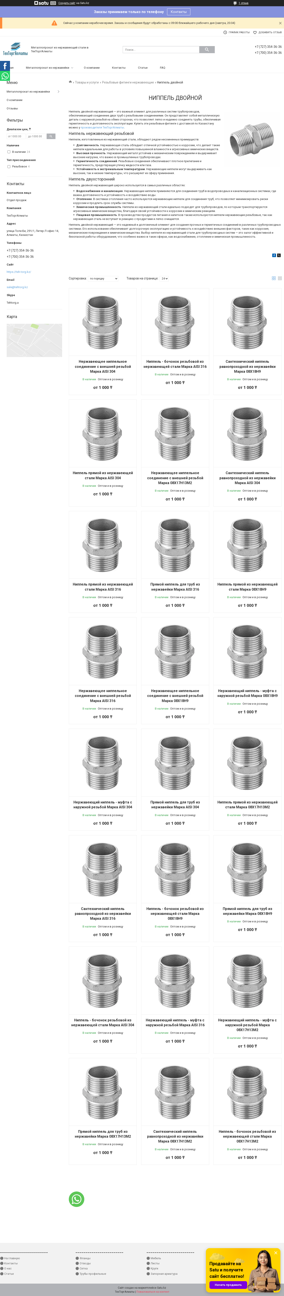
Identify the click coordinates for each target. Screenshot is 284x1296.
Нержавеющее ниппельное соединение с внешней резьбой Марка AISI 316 (103, 696)
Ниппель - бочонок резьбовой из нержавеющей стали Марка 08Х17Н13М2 (247, 1136)
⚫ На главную (10, 1258)
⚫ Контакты (9, 1263)
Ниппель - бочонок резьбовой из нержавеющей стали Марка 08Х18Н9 (175, 914)
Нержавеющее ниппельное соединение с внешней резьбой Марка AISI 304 (103, 366)
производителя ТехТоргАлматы (102, 127)
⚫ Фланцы (83, 1258)
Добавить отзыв (270, 32)
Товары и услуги (87, 82)
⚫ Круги (152, 1268)
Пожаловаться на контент (152, 1291)
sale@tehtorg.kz (17, 287)
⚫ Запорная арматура (162, 1273)
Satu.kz (161, 1287)
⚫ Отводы (83, 1263)
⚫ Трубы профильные (90, 1273)
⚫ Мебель (153, 1258)
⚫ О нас (6, 1268)
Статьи (143, 67)
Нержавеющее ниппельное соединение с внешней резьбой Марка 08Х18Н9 (175, 696)
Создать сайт (66, 3)
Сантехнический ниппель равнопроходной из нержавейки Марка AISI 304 (247, 478)
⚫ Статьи (7, 1273)
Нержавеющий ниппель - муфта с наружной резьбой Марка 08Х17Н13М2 (247, 1025)
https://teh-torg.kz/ (19, 272)
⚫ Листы (153, 1263)
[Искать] (207, 49)
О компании (92, 67)
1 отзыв (243, 3)
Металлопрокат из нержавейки (47, 67)
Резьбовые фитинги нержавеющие (128, 82)
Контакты (179, 12)
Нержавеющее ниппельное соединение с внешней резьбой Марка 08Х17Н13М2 (175, 478)
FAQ (162, 67)
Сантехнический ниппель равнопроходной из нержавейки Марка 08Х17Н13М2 (175, 1136)
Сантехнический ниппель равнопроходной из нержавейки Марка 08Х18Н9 (247, 366)
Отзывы (12, 108)
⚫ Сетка (81, 1268)
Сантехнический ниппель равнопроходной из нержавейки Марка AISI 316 (103, 914)
